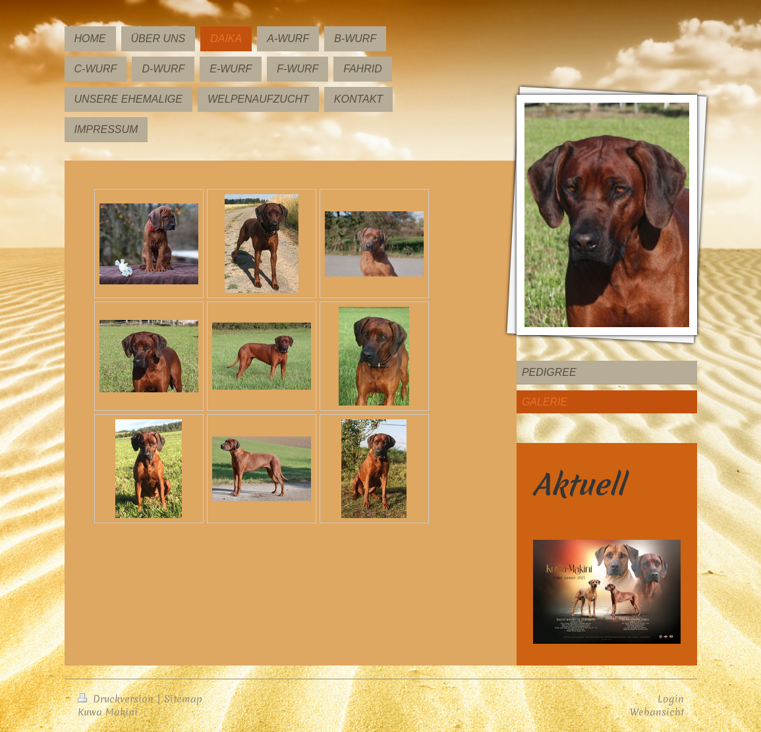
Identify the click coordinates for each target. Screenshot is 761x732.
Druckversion (117, 699)
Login (671, 699)
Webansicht (657, 712)
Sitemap (183, 699)
